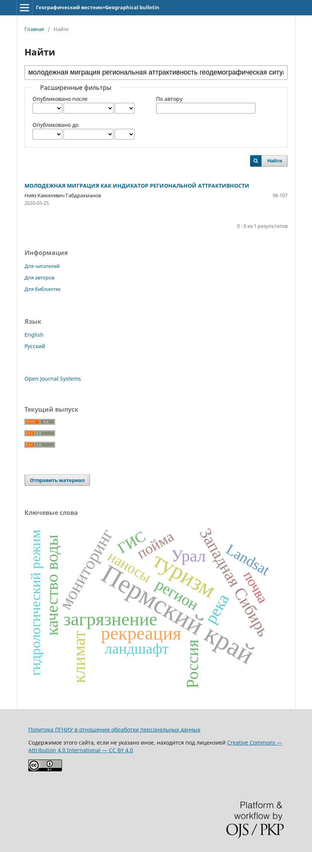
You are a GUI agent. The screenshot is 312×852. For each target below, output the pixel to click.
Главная (34, 29)
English (34, 334)
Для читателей (42, 266)
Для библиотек (42, 289)
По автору (169, 98)
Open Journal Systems (52, 378)
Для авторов (39, 277)
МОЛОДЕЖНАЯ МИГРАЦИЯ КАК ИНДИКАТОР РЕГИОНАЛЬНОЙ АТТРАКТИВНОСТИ (136, 185)
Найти (274, 161)
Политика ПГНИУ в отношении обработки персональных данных (114, 729)
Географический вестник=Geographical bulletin (97, 7)
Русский (34, 346)
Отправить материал (57, 480)
